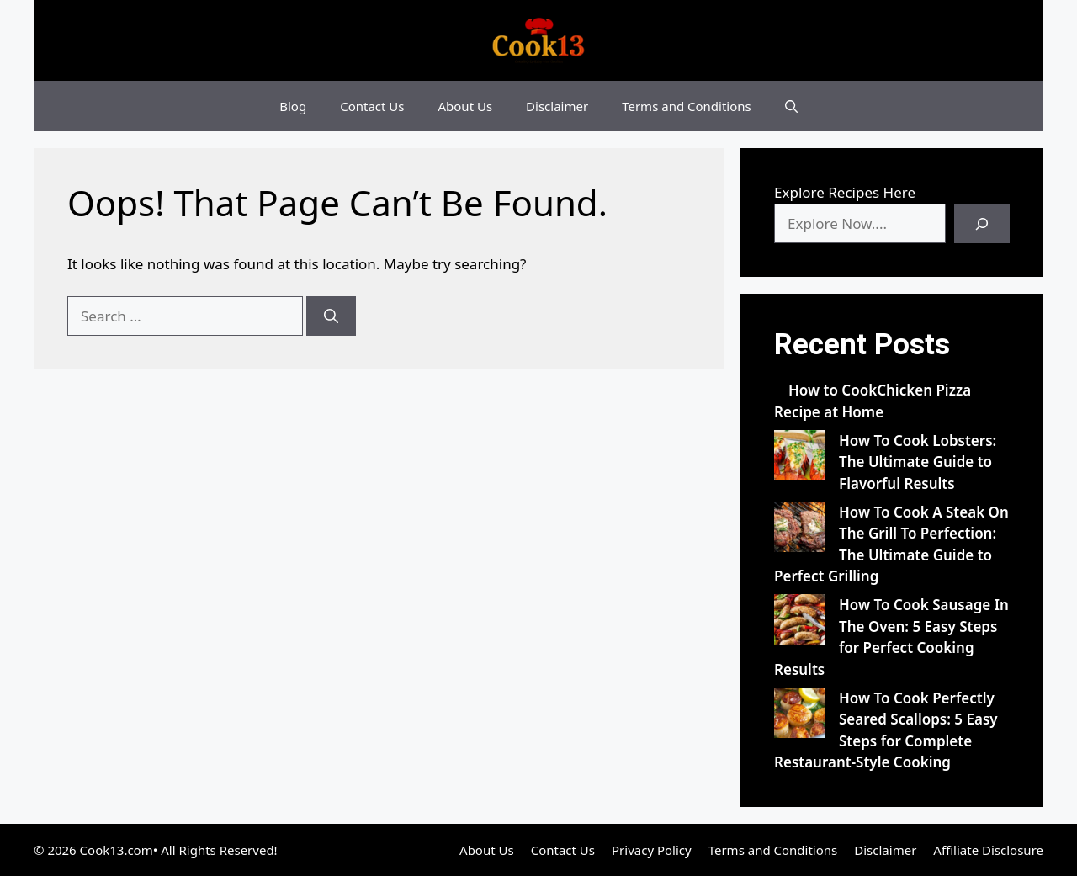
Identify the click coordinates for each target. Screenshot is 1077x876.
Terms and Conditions (686, 106)
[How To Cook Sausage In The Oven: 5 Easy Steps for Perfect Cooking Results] (799, 622)
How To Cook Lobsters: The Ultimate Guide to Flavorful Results (917, 462)
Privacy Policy (652, 849)
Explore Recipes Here (844, 192)
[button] (791, 106)
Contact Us (372, 106)
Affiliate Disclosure (988, 849)
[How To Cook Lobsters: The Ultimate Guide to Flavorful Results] (799, 458)
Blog (292, 106)
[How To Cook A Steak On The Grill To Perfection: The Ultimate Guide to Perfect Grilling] (799, 530)
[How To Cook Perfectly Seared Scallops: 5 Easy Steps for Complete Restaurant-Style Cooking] (799, 716)
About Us (465, 106)
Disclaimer (557, 106)
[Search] (331, 316)
